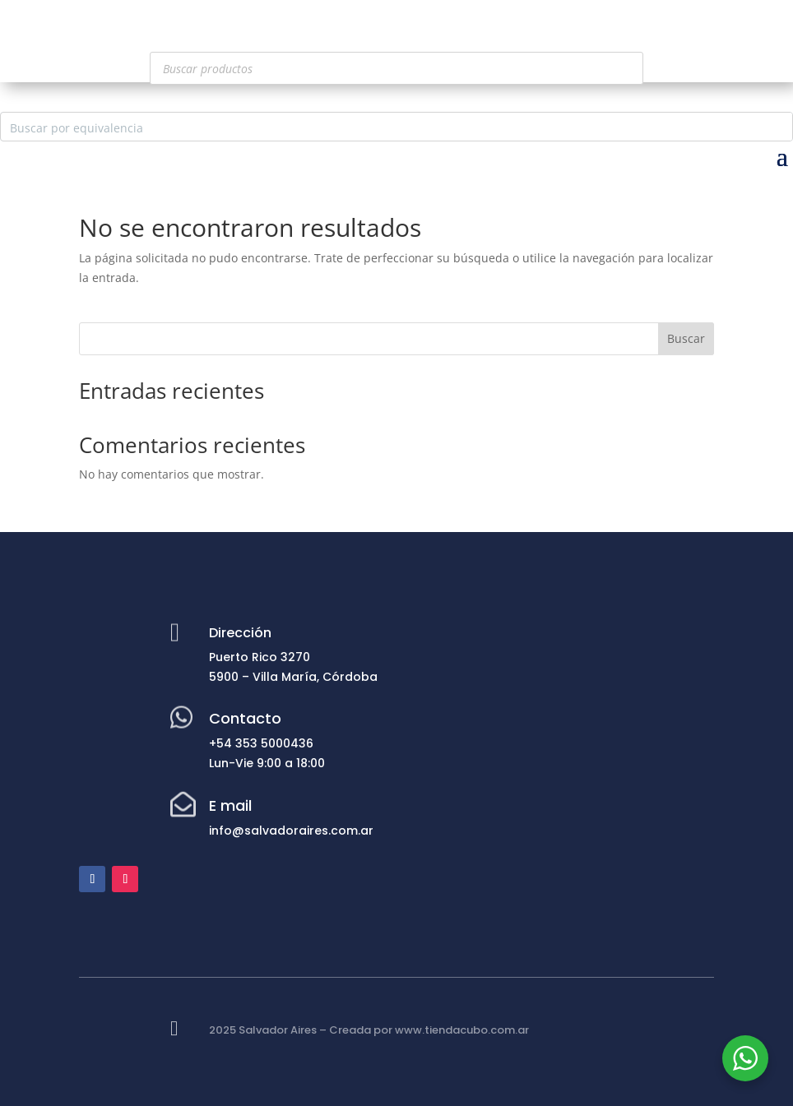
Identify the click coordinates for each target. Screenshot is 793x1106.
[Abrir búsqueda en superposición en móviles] (396, 68)
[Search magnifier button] (778, 127)
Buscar (686, 338)
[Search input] (383, 126)
